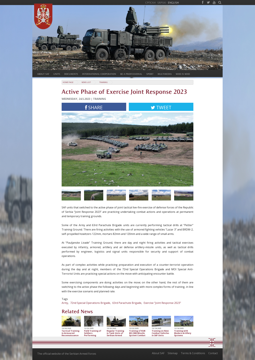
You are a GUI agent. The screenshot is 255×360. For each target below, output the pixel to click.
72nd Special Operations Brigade (90, 303)
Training (103, 82)
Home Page (68, 82)
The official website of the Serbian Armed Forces (66, 353)
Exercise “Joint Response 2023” (162, 303)
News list (86, 82)
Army (65, 303)
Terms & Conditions (193, 353)
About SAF (158, 353)
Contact (213, 353)
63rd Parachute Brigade (126, 303)
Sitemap (173, 353)
